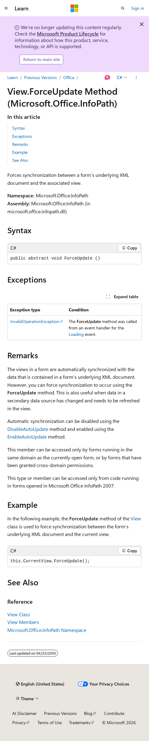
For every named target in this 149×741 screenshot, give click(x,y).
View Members (23, 622)
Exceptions (22, 136)
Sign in (137, 8)
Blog (88, 713)
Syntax (18, 128)
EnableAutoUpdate (27, 436)
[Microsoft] (74, 8)
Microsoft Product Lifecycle (68, 33)
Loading (76, 334)
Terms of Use (50, 722)
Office (68, 77)
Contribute (114, 713)
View (136, 518)
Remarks (20, 144)
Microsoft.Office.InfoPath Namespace (46, 630)
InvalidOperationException (34, 321)
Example (19, 152)
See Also (20, 160)
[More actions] (136, 77)
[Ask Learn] (108, 77)
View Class (18, 614)
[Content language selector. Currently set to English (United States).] (40, 684)
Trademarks (79, 722)
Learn (12, 77)
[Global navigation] (6, 8)
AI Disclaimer (24, 713)
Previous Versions (40, 77)
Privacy (19, 722)
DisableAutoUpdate (27, 429)
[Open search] (123, 8)
